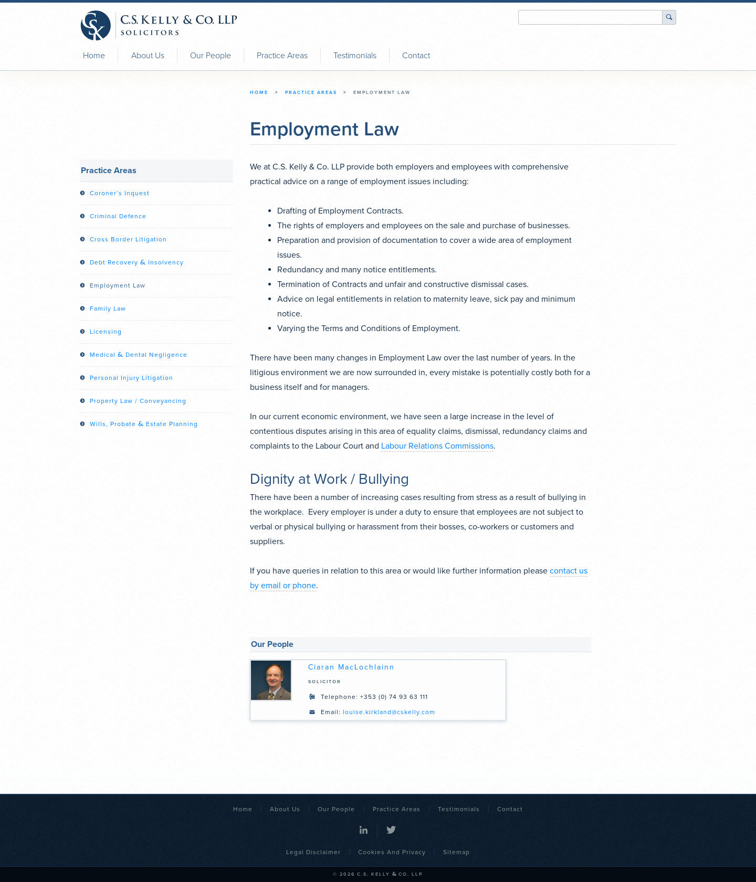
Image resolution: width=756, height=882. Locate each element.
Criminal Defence (118, 216)
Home (94, 55)
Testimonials (354, 55)
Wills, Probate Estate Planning (144, 424)
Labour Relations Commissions (437, 446)
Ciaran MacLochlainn (351, 667)
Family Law (108, 308)
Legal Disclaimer (313, 852)
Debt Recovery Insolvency (137, 262)
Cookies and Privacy (392, 852)
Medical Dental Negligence (138, 354)
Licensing (106, 331)
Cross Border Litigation (128, 239)
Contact (416, 55)
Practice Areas (282, 55)
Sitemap (456, 852)
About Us (147, 55)
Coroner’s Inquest (120, 193)
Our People (210, 55)
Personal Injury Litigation (131, 377)
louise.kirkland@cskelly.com (389, 712)
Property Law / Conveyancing (138, 401)
